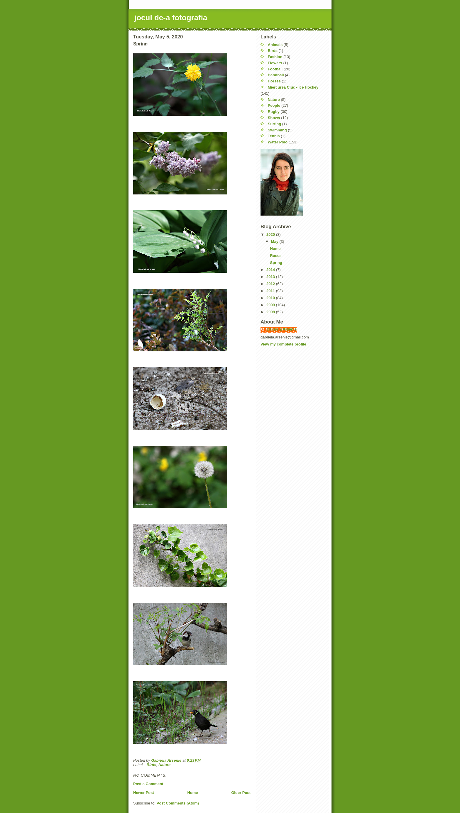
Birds (151, 765)
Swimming (277, 130)
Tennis (274, 136)
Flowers (275, 63)
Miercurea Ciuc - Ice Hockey (293, 87)
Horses (274, 81)
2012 (271, 284)
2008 (271, 312)
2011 (271, 291)
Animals (275, 45)
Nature (164, 765)
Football (275, 69)
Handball (276, 75)
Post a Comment (148, 784)
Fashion (275, 57)
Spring (276, 262)
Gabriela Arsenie (281, 329)
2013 (271, 277)
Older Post (241, 792)
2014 (271, 269)
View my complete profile (283, 344)
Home (192, 792)
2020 (271, 234)
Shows (274, 118)
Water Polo (278, 142)
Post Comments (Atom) (178, 803)
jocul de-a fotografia (170, 17)
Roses (275, 255)
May (275, 241)
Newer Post (143, 792)
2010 (271, 298)
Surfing (274, 124)
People (274, 105)
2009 (271, 305)
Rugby (274, 111)
